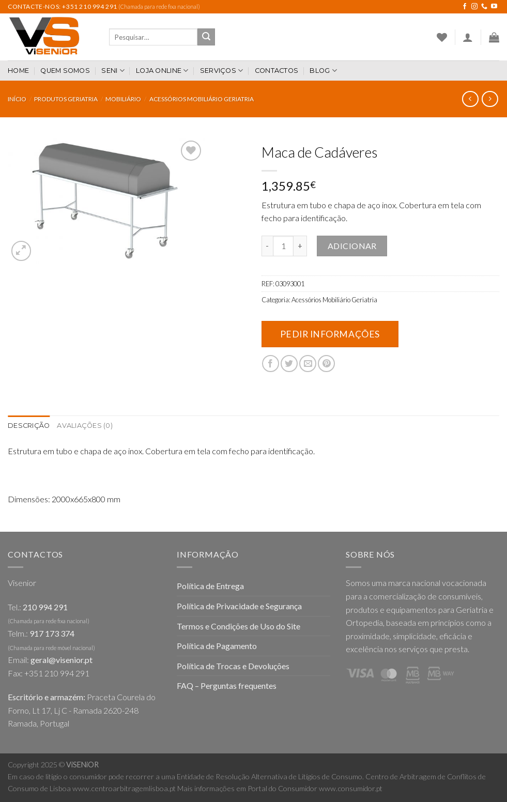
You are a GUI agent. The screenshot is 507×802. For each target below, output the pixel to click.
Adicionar (352, 246)
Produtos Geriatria (66, 99)
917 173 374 (51, 633)
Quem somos (65, 70)
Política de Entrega (210, 586)
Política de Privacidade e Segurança (239, 606)
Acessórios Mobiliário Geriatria (201, 99)
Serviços (221, 70)
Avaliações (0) (85, 425)
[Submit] (206, 37)
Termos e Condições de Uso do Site (238, 626)
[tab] (29, 425)
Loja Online (162, 70)
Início (17, 99)
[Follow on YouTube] (494, 6)
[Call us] (484, 6)
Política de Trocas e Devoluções (233, 666)
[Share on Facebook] (270, 363)
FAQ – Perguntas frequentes (226, 685)
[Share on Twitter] (289, 363)
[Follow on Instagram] (474, 6)
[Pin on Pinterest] (326, 363)
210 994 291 (45, 607)
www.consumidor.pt (350, 788)
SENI (112, 70)
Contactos (276, 70)
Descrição (29, 425)
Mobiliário (123, 99)
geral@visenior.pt (61, 660)
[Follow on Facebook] (465, 6)
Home (18, 70)
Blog (323, 70)
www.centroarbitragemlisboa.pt (124, 788)
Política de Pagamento (217, 646)
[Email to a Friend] (307, 363)
